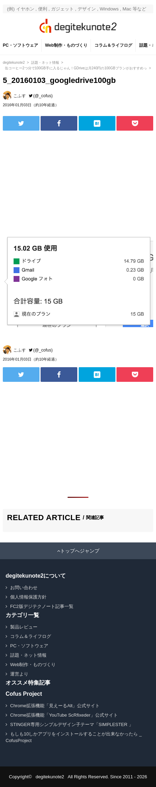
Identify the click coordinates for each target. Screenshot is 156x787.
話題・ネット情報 (28, 655)
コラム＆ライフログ (113, 45)
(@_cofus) (43, 95)
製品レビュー (23, 627)
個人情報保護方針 (28, 597)
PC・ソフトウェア (20, 45)
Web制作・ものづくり (66, 45)
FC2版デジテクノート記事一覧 (41, 606)
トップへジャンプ (79, 550)
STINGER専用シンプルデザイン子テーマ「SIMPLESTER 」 (71, 724)
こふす (19, 95)
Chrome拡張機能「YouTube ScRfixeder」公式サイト (64, 715)
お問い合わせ (23, 587)
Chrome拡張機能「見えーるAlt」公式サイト (55, 705)
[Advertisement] (55, 182)
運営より (19, 674)
